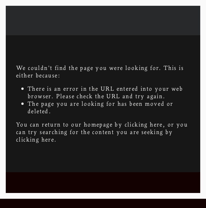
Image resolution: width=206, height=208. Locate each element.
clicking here (144, 124)
